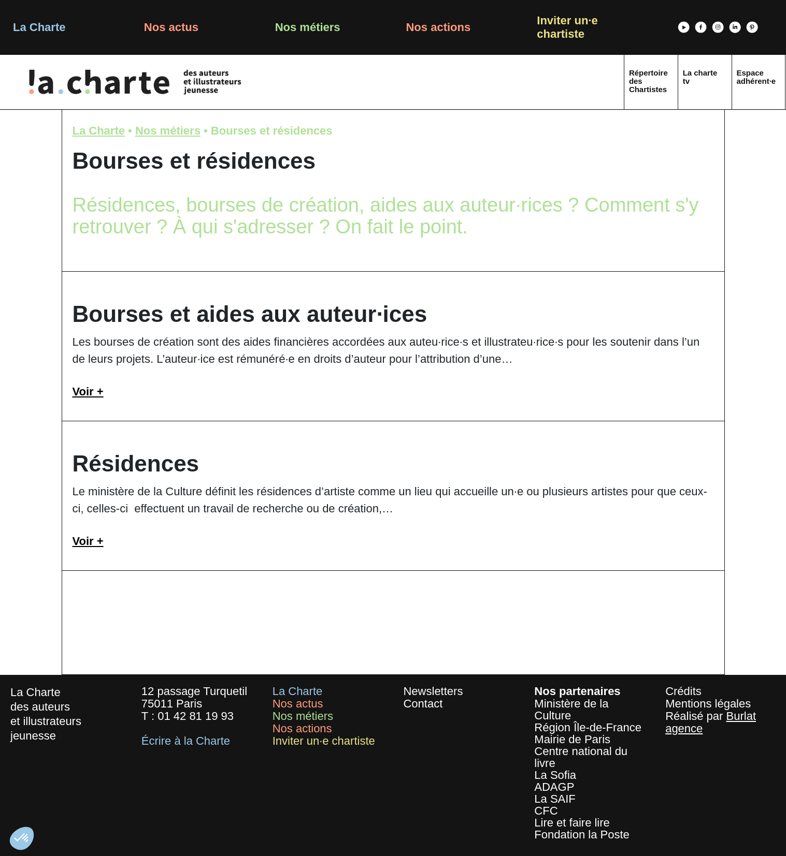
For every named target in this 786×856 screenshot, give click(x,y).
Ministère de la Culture (571, 709)
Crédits (683, 691)
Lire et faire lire (572, 822)
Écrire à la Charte (185, 740)
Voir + (88, 391)
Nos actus (171, 27)
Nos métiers (307, 27)
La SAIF (554, 798)
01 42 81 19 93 (196, 716)
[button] (21, 838)
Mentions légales (708, 703)
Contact (422, 703)
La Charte (39, 27)
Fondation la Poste (581, 834)
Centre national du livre (580, 757)
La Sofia (555, 775)
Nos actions (438, 27)
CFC (546, 810)
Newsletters (433, 691)
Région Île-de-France (587, 727)
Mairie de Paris (572, 739)
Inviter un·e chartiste (567, 27)
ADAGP (554, 786)
